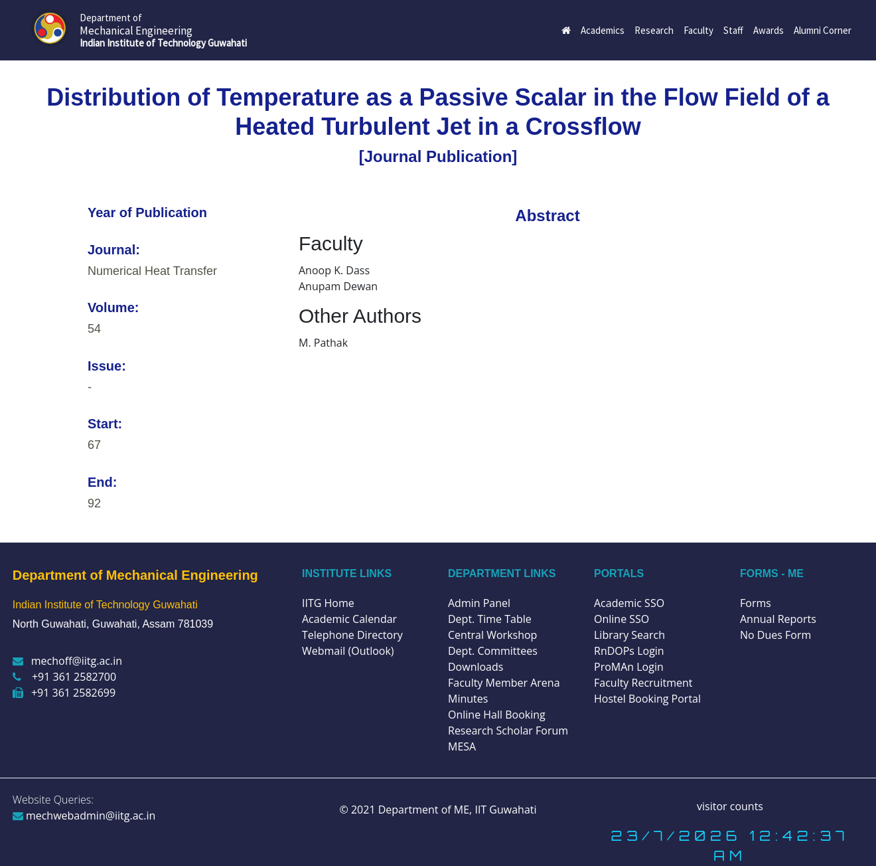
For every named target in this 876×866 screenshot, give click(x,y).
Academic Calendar (349, 619)
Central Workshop (492, 635)
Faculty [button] (698, 30)
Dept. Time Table (490, 619)
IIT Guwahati (504, 809)
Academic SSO (629, 603)
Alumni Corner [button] (822, 30)
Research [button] (654, 30)
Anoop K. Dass (334, 270)
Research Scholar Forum (508, 730)
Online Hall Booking (497, 714)
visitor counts (730, 806)
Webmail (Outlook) (348, 651)
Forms (755, 603)
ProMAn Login (629, 666)
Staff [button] (733, 30)
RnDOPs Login (629, 651)
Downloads (475, 666)
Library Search (629, 635)
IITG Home (328, 603)
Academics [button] (602, 30)
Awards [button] (768, 30)
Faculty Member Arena (504, 682)
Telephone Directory (352, 635)
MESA (462, 746)
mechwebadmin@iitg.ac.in (84, 815)
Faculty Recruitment (643, 682)
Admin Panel (479, 603)
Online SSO (621, 619)
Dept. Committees (493, 651)
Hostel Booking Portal (647, 698)
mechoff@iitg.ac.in (67, 660)
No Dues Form (775, 635)
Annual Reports (778, 619)
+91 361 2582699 (64, 692)
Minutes (468, 698)
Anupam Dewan (338, 286)
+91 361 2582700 (64, 676)
